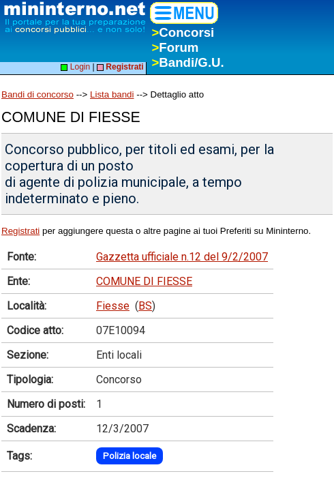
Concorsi (182, 32)
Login (75, 67)
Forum (174, 47)
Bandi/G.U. (187, 62)
